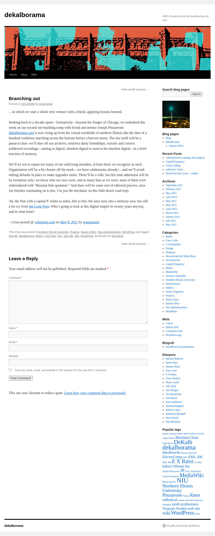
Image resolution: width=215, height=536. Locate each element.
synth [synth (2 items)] (176, 504)
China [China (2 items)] (194, 438)
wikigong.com (45, 222)
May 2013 (171, 201)
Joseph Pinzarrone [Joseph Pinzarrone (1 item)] (170, 471)
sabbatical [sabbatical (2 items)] (169, 500)
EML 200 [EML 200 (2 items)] (195, 457)
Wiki (34, 74)
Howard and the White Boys (181, 256)
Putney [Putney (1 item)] (186, 496)
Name (13, 328)
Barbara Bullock (174, 358)
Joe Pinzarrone (173, 394)
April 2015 (171, 197)
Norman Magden (175, 405)
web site (68, 236)
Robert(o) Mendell (176, 413)
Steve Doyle (172, 417)
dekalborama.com (21, 133)
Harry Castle (172, 382)
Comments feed (174, 331)
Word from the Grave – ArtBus (182, 173)
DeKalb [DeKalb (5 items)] (183, 442)
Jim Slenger (172, 390)
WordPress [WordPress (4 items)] (182, 513)
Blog (24, 74)
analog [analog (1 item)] (165, 433)
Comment (15, 277)
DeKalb (13, 236)
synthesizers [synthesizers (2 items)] (189, 504)
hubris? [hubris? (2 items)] (167, 466)
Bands (169, 236)
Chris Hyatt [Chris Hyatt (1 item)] (167, 443)
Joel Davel (171, 398)
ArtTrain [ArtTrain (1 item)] (200, 433)
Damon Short (173, 366)
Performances (173, 283)
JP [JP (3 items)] (182, 470)
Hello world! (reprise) (135, 89)
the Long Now (39, 206)
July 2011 (171, 220)
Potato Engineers (175, 291)
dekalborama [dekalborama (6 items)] (178, 447)
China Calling (173, 165)
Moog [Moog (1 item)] (165, 482)
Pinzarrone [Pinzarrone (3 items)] (172, 495)
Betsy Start (171, 362)
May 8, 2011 (69, 222)
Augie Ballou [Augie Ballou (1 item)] (168, 438)
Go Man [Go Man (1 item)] (198, 462)
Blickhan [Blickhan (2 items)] (182, 438)
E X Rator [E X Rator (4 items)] (183, 461)
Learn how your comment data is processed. (95, 393)
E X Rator (171, 374)
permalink (117, 236)
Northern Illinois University (53, 232)
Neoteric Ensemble (176, 275)
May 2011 (171, 224)
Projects (74, 232)
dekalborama (24, 14)
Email (13, 342)
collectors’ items (174, 169)
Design (169, 248)
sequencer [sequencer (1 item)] (198, 500)
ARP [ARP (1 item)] (185, 433)
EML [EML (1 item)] (185, 457)
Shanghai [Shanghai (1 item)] (166, 504)
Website (13, 356)
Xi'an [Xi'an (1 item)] (197, 514)
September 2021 (174, 185)
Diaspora (170, 252)
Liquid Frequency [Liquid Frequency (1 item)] (170, 476)
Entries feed (172, 327)
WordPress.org (173, 335)
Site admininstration (109, 232)
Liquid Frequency (175, 161)
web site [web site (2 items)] (194, 508)
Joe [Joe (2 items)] (187, 466)
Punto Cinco (172, 299)
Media (169, 268)
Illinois (39, 236)
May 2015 (171, 193)
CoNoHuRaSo (173, 244)
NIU (59, 236)
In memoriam (173, 260)
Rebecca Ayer (173, 409)
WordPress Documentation (180, 346)
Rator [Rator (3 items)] (195, 495)
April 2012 (171, 208)
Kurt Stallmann (174, 402)
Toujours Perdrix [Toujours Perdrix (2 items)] (174, 508)
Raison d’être (176, 145)
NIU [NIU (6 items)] (182, 480)
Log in (169, 323)
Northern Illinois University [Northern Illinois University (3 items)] (177, 488)
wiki (77, 236)
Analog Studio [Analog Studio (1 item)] (176, 433)
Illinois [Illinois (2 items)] (179, 466)
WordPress (128, 232)
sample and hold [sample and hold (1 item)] (185, 500)
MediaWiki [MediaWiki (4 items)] (192, 475)
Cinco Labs (172, 240)
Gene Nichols (173, 378)
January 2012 (173, 216)
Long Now (50, 236)
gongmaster (46, 104)
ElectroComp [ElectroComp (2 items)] (172, 457)
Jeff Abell (171, 386)
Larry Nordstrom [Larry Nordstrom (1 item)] (193, 471)
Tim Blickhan (173, 421)
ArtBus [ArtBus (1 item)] (192, 433)
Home (13, 74)
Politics (170, 287)
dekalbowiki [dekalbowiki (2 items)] (171, 452)
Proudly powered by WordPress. (184, 525)
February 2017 (173, 189)
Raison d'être (88, 232)
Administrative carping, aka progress (185, 157)
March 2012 (172, 212)
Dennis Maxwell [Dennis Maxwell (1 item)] (189, 453)
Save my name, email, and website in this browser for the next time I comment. (61, 370)
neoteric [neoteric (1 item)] (172, 482)
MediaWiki (172, 271)
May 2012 (171, 204)
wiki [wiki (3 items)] (166, 513)
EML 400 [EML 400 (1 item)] (166, 462)
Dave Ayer (171, 370)
